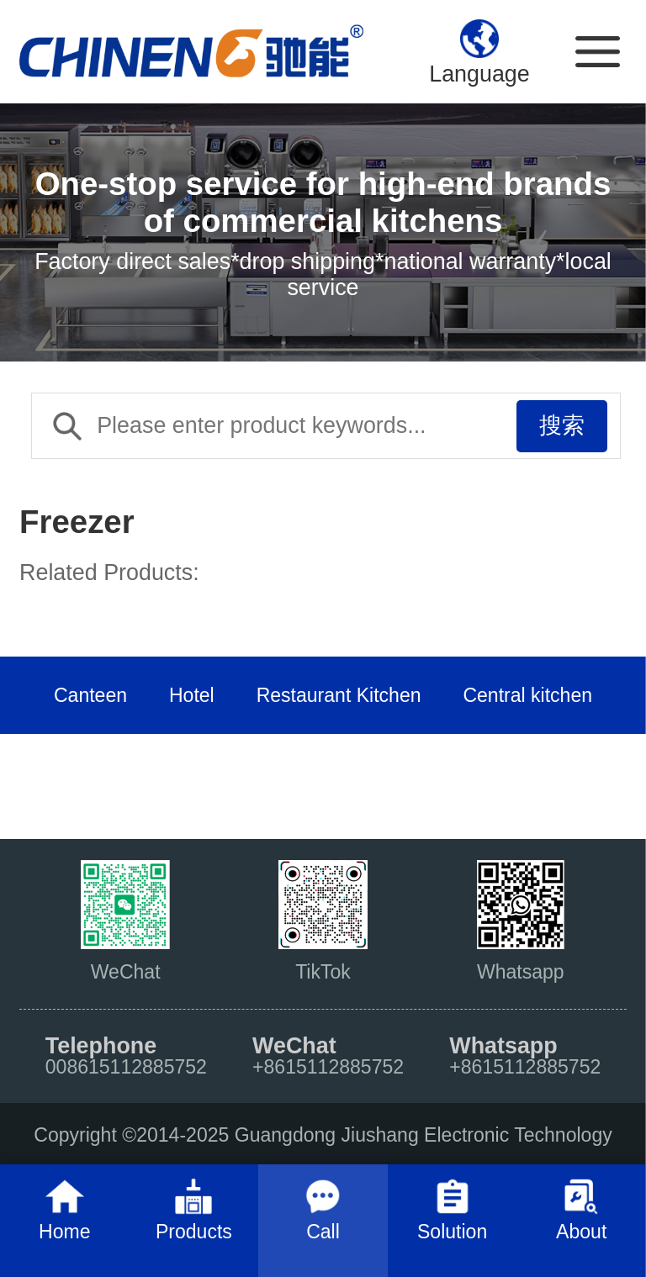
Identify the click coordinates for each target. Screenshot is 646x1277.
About (581, 1232)
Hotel (191, 695)
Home (64, 1232)
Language (479, 74)
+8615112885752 (328, 1067)
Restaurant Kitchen (339, 695)
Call (323, 1232)
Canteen (90, 695)
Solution (452, 1232)
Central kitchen (527, 695)
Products (194, 1232)
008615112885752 (126, 1067)
